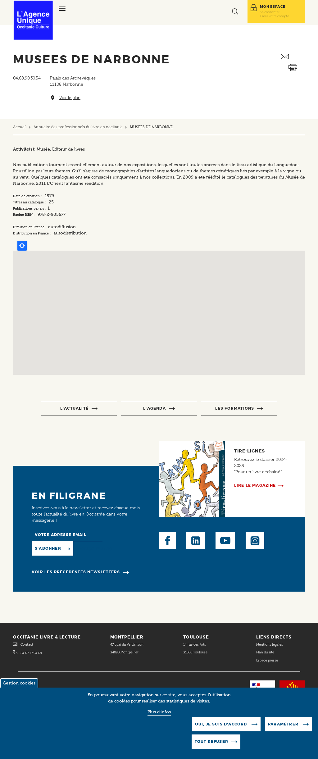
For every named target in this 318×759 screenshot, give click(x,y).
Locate (22, 246)
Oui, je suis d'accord (221, 724)
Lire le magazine (255, 485)
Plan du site (265, 652)
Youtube (225, 540)
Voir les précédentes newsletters (76, 572)
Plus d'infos (159, 712)
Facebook (167, 540)
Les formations (234, 408)
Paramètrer (284, 724)
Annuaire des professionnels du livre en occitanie (78, 127)
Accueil (19, 127)
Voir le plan (69, 98)
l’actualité (74, 408)
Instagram (255, 540)
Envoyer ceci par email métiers (293, 56)
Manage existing (95, 548)
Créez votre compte (274, 16)
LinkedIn (195, 540)
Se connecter (269, 12)
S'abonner (48, 548)
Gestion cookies (19, 683)
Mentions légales (270, 645)
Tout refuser (211, 741)
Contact (26, 645)
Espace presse (267, 660)
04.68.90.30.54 (27, 78)
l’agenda (154, 408)
